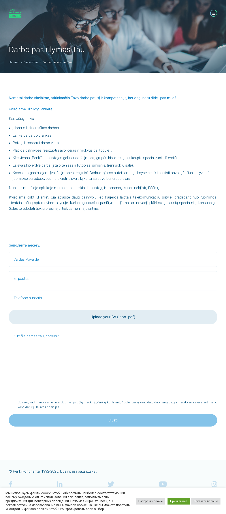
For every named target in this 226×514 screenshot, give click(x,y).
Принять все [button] (178, 501)
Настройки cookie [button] (150, 501)
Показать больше (206, 501)
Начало (14, 62)
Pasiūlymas (30, 62)
